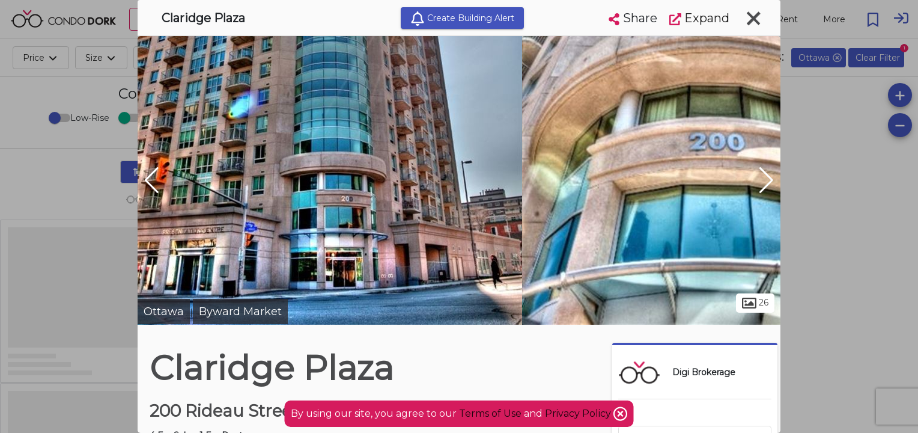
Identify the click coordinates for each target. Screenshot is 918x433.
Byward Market (240, 311)
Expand (699, 18)
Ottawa (164, 311)
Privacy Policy (579, 413)
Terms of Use (490, 413)
